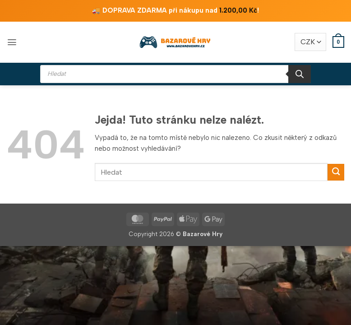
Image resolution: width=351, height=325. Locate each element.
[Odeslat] (336, 172)
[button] (12, 42)
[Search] (299, 74)
